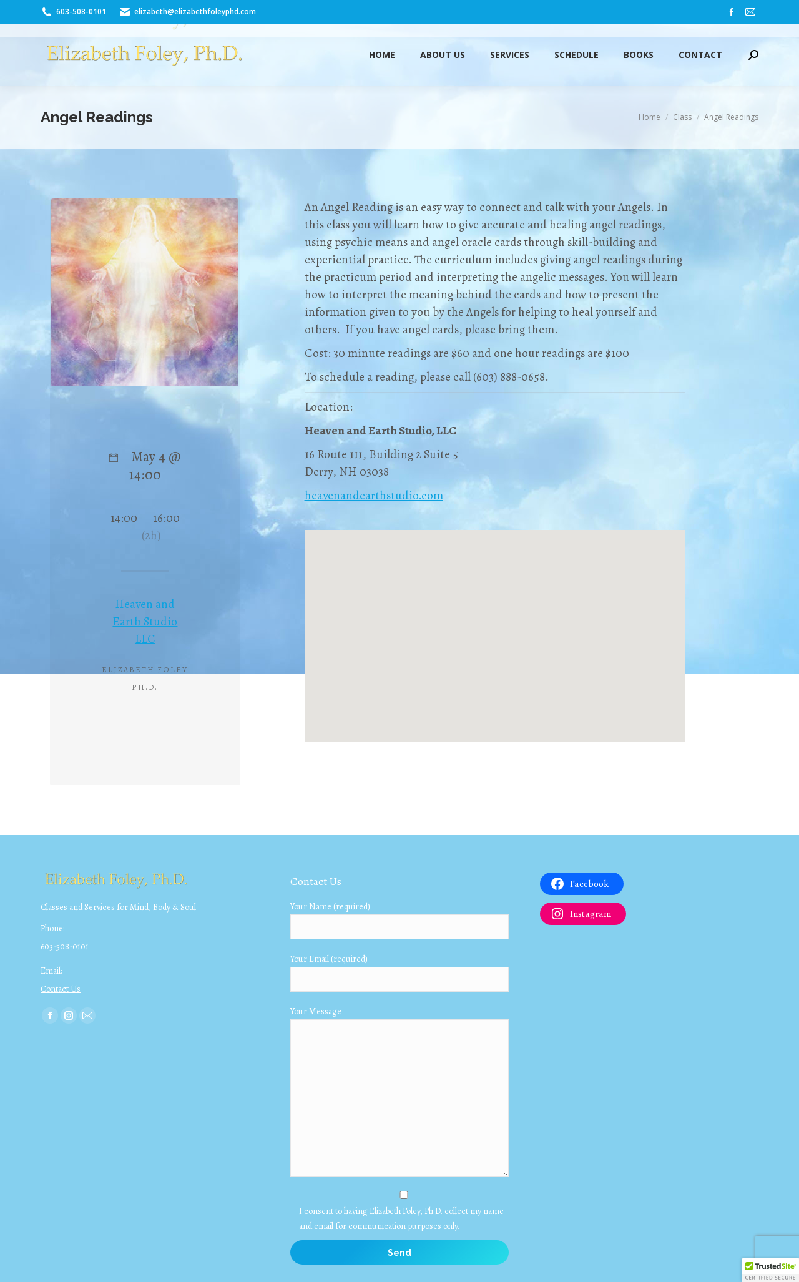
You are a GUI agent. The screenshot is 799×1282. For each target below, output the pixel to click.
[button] (770, 1270)
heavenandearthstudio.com (374, 495)
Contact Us (61, 989)
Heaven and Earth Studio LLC (144, 621)
